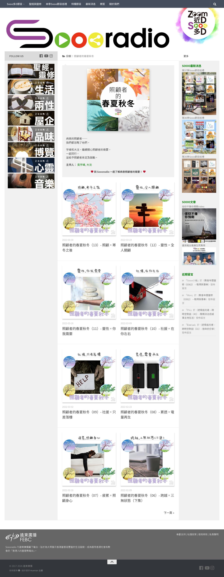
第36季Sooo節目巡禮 (193, 117)
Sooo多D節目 (14, 4)
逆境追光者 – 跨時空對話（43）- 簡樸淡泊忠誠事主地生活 (198, 313)
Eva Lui (191, 324)
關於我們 (114, 4)
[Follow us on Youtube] (46, 56)
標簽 (102, 4)
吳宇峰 (81, 165)
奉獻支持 (181, 534)
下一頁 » (169, 513)
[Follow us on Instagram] (51, 56)
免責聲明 (214, 534)
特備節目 (76, 4)
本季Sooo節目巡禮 (56, 4)
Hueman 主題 (36, 570)
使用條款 (203, 534)
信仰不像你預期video (193, 206)
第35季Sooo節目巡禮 (193, 156)
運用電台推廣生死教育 (193, 245)
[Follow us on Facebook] (41, 56)
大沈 (89, 165)
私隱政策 (192, 534)
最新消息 (91, 4)
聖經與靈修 (35, 4)
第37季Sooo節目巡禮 (193, 70)
